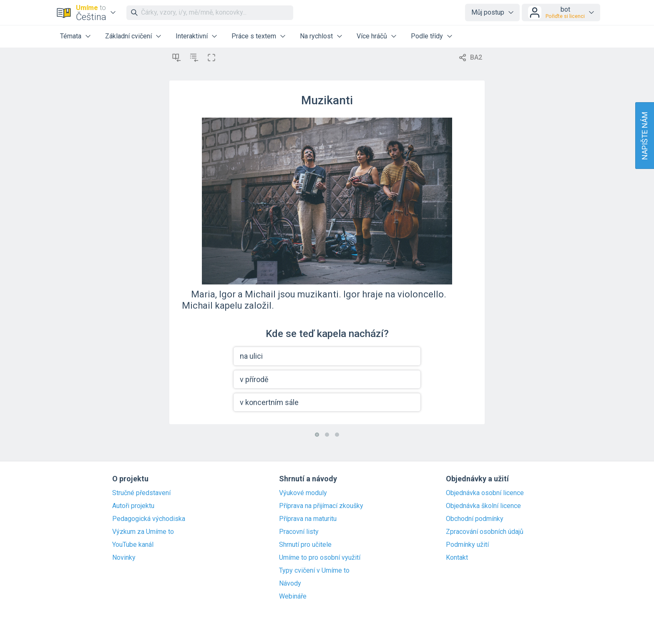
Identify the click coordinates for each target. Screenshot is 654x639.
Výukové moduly (303, 493)
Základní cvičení (128, 36)
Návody (290, 583)
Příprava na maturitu (308, 519)
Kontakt (457, 557)
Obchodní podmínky (474, 519)
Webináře (293, 596)
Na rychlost (316, 36)
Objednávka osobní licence (485, 493)
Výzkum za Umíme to (143, 532)
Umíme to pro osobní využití (319, 557)
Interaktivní (192, 36)
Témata (70, 36)
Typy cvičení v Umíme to (314, 570)
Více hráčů (372, 36)
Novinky (124, 557)
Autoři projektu (133, 506)
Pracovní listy (299, 532)
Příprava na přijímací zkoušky (321, 506)
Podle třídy (427, 36)
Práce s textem (253, 36)
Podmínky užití (467, 544)
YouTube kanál (132, 544)
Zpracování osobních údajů (484, 532)
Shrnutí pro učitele (305, 544)
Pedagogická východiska (148, 519)
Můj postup (487, 12)
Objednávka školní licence (483, 506)
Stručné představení (141, 493)
